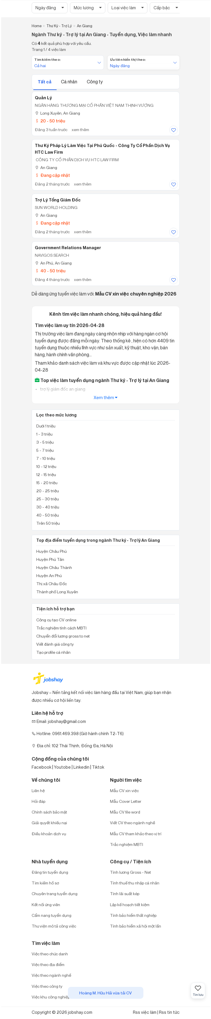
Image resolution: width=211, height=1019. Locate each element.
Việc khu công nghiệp (51, 997)
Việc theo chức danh (50, 954)
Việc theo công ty (47, 986)
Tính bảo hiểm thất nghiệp (133, 915)
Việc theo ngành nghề (51, 975)
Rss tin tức (169, 1012)
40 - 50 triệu (50, 270)
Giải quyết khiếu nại (49, 823)
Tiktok (98, 767)
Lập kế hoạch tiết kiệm (129, 905)
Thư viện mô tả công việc (54, 926)
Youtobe (62, 767)
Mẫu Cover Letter (125, 801)
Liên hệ (38, 790)
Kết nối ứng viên (46, 905)
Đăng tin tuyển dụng (50, 872)
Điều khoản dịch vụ (49, 834)
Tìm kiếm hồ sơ (45, 883)
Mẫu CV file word (125, 812)
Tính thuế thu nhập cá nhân (134, 883)
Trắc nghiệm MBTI (126, 844)
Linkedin (81, 767)
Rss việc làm (144, 1012)
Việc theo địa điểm (48, 964)
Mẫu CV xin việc (124, 790)
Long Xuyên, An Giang (57, 113)
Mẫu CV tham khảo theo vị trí (135, 834)
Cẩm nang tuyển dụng (51, 915)
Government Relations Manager (68, 248)
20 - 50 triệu (50, 120)
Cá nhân (69, 81)
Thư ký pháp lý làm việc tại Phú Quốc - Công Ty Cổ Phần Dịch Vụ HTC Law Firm (102, 148)
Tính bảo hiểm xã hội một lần (135, 926)
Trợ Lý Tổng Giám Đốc (58, 200)
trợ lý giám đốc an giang (62, 389)
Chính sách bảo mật (49, 812)
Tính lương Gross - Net (130, 872)
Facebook (41, 767)
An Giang (46, 167)
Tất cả (45, 81)
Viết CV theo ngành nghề (132, 823)
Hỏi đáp (38, 801)
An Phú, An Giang (53, 263)
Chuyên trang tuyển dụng (54, 894)
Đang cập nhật (52, 175)
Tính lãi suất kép (124, 894)
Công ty (95, 81)
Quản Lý (43, 98)
